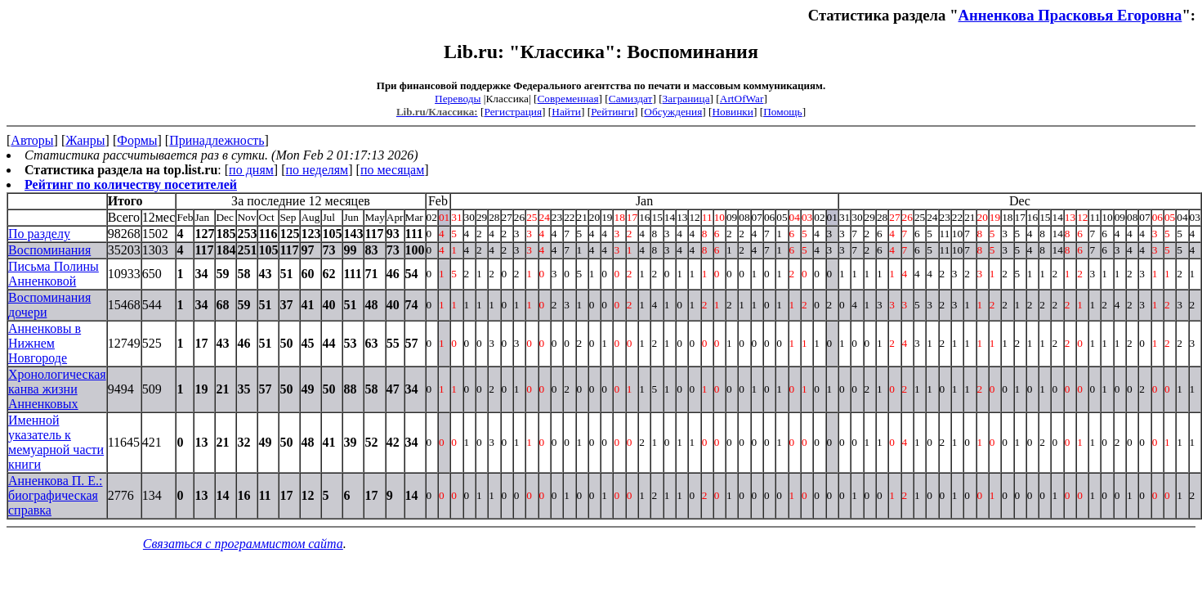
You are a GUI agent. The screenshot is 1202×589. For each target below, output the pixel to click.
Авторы (32, 140)
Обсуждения (673, 112)
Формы (137, 140)
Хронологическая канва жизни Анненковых (57, 389)
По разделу (39, 234)
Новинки (732, 112)
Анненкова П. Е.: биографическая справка (55, 495)
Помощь (782, 112)
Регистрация (513, 112)
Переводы (457, 98)
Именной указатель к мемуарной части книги (56, 442)
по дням (251, 170)
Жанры (85, 140)
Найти (566, 112)
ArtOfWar (742, 98)
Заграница (686, 98)
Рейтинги (612, 112)
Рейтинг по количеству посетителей (131, 184)
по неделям (317, 170)
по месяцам (392, 170)
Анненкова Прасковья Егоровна (1070, 15)
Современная (567, 98)
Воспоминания (49, 250)
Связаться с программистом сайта (243, 544)
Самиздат (631, 98)
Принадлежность (216, 140)
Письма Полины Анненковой (53, 273)
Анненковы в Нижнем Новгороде (44, 343)
